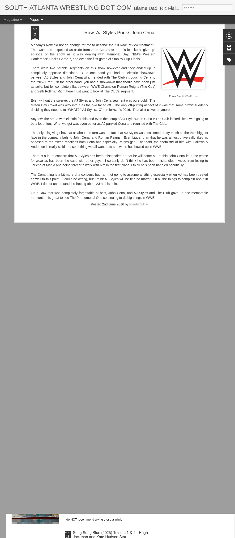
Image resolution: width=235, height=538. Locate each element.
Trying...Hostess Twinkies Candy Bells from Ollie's (115, 479)
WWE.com (191, 52)
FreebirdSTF (138, 160)
